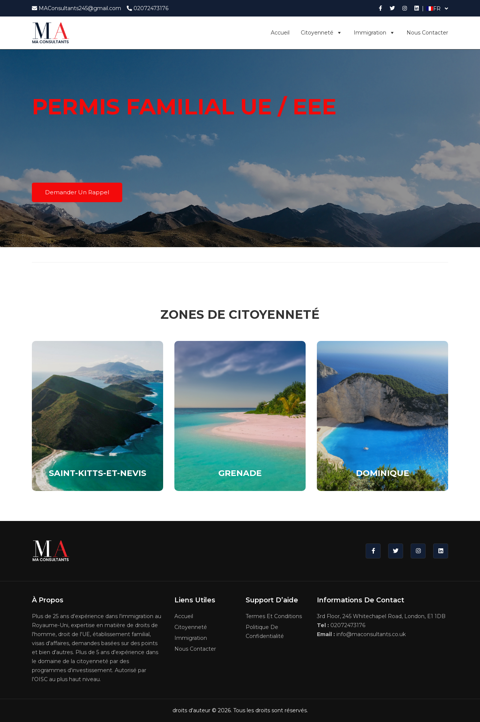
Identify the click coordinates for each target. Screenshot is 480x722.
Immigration (374, 32)
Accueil (280, 32)
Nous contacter (427, 32)
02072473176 (147, 8)
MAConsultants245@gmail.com (76, 8)
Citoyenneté (321, 32)
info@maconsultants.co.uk (361, 634)
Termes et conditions (274, 616)
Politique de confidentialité (265, 631)
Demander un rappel (77, 192)
